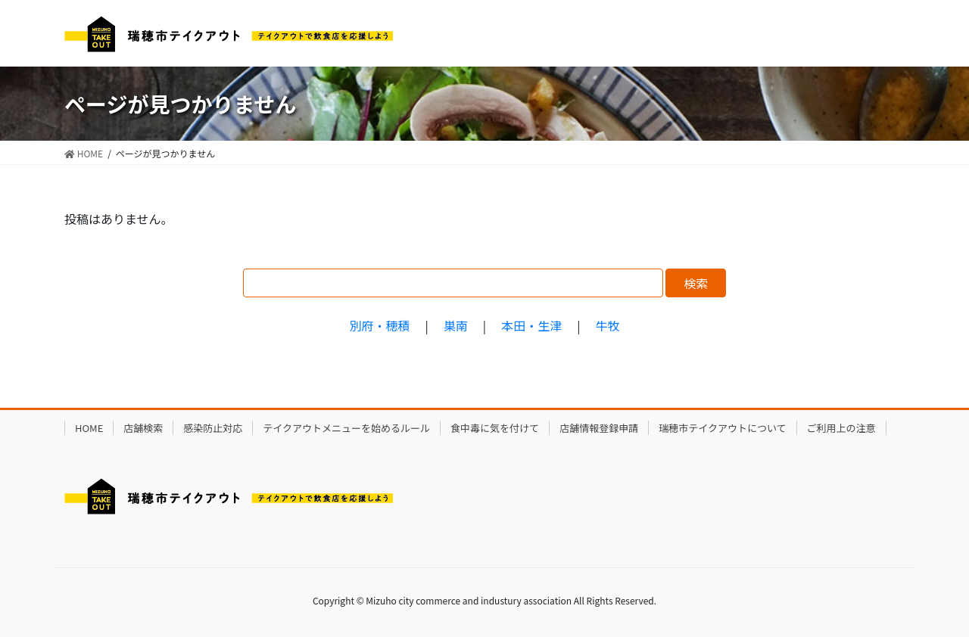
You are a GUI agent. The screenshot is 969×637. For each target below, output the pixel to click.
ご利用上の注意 (841, 428)
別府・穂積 (379, 325)
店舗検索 (143, 428)
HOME (89, 428)
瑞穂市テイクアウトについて (722, 428)
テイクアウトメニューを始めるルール (346, 428)
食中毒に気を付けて (494, 428)
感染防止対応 (212, 428)
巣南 (456, 325)
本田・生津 (531, 325)
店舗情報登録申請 (598, 428)
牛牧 (608, 325)
